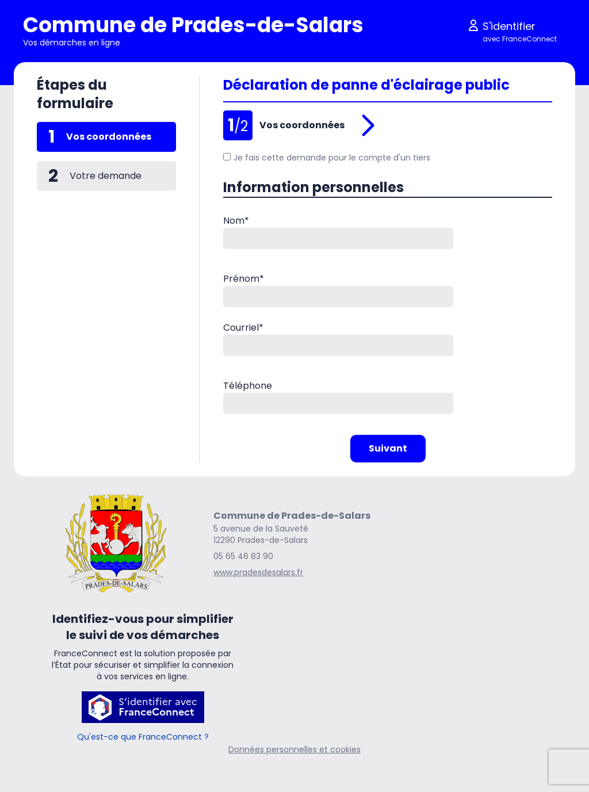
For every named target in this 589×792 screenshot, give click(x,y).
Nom (236, 220)
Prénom (243, 278)
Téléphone (247, 385)
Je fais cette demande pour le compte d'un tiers (326, 157)
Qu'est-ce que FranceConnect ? (143, 737)
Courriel (243, 327)
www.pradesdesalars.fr (258, 572)
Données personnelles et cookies (294, 749)
